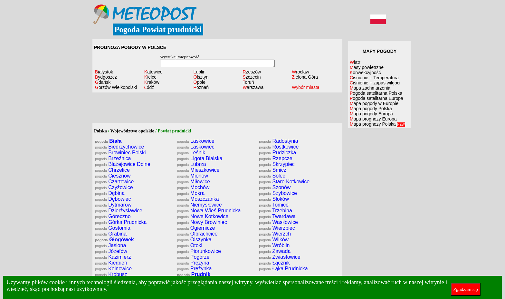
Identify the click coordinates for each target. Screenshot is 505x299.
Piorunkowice (199, 251)
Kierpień (111, 262)
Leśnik (191, 152)
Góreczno (113, 216)
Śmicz (272, 170)
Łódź (149, 87)
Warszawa (253, 87)
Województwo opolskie (132, 131)
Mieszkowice (198, 170)
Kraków (151, 82)
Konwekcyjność (365, 72)
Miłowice (193, 181)
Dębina (110, 193)
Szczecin (252, 77)
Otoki (190, 245)
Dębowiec (113, 199)
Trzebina (275, 210)
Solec (272, 175)
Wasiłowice (278, 222)
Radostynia (278, 141)
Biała (108, 141)
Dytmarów (113, 204)
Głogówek (114, 239)
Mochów (193, 187)
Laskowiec (195, 147)
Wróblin (274, 245)
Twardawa (277, 216)
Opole (199, 82)
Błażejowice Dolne (122, 164)
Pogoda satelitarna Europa (376, 98)
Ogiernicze (196, 228)
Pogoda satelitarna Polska (376, 93)
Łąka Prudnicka (283, 268)
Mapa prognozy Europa (373, 118)
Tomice (274, 204)
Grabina (111, 233)
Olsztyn (201, 77)
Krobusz (111, 274)
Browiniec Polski (120, 152)
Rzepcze (275, 158)
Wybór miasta (305, 87)
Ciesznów (113, 175)
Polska (100, 131)
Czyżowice (114, 187)
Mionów (192, 175)
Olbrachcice (197, 233)
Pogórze (193, 257)
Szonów (275, 187)
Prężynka (194, 268)
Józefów (111, 251)
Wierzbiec (277, 228)
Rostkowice (279, 147)
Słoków (274, 199)
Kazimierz (113, 257)
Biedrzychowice (119, 147)
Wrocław (300, 71)
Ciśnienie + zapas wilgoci (375, 82)
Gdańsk (102, 82)
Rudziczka (277, 152)
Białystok (104, 71)
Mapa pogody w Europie (374, 103)
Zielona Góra (305, 77)
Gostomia (112, 228)
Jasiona (110, 245)
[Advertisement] (217, 108)
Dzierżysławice (118, 210)
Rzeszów (252, 71)
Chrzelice (112, 170)
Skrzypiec (277, 164)
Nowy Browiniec (202, 222)
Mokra (191, 193)
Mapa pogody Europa (371, 113)
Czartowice (114, 181)
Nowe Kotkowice (202, 216)
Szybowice (278, 193)
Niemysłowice (199, 204)
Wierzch (275, 233)
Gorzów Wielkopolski (116, 87)
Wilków (274, 239)
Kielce (150, 77)
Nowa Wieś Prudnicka (209, 210)
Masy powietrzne (367, 67)
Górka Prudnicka (121, 222)
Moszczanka (198, 199)
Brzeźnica (113, 158)
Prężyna (193, 262)
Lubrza (191, 164)
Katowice (153, 71)
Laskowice (195, 141)
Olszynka (194, 239)
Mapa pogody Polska (371, 108)
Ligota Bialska (200, 158)
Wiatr (355, 62)
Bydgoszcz (106, 77)
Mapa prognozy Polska (377, 124)
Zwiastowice (279, 257)
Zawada (275, 251)
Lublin (199, 71)
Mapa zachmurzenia (370, 88)
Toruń (248, 82)
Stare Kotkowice (284, 181)
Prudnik (194, 274)
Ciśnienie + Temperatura (374, 77)
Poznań (201, 87)
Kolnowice (113, 268)
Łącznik (274, 262)
